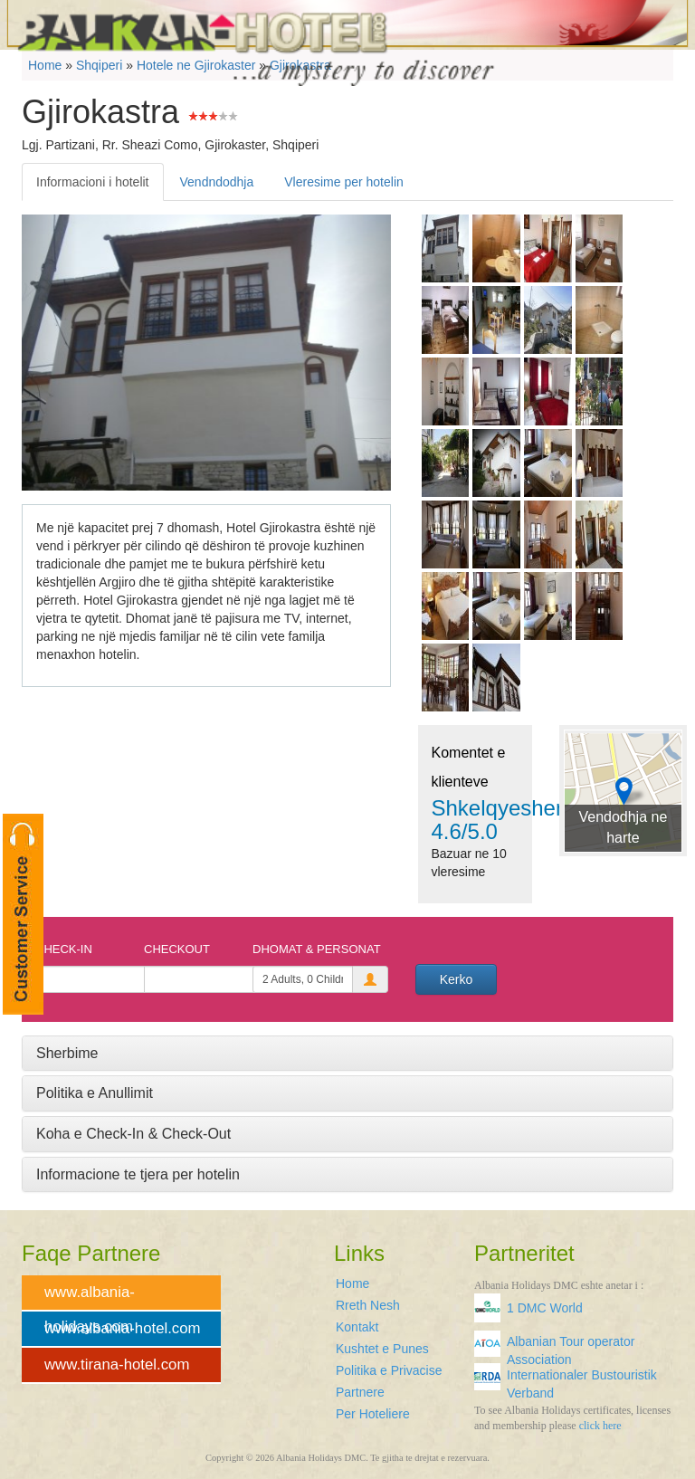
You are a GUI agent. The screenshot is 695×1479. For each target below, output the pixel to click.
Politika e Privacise (389, 1370)
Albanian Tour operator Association (570, 1347)
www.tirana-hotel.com (116, 1364)
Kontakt (357, 1327)
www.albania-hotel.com (122, 1328)
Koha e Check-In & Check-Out (133, 1133)
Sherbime (67, 1053)
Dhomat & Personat (316, 949)
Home (352, 1283)
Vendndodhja (217, 182)
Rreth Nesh (368, 1305)
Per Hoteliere (373, 1414)
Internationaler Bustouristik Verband (582, 1381)
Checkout (177, 949)
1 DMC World (545, 1308)
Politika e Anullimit (94, 1093)
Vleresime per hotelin (344, 182)
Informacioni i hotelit (92, 182)
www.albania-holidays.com (89, 1297)
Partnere (360, 1392)
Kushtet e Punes (382, 1348)
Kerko (456, 979)
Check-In (63, 949)
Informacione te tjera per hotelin (138, 1174)
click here (600, 1425)
